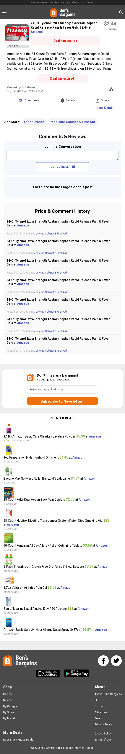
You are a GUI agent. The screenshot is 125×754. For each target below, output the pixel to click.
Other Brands (34, 122)
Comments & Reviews (62, 136)
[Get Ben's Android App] (76, 673)
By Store (8, 712)
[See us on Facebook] (103, 660)
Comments (31, 100)
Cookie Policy (103, 733)
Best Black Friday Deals (18, 739)
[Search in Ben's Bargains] (121, 12)
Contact (100, 706)
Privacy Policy (103, 724)
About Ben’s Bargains (108, 694)
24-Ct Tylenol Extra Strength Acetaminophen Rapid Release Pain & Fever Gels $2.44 (64, 25)
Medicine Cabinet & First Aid (73, 122)
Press (98, 718)
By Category (11, 706)
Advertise (101, 712)
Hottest (8, 694)
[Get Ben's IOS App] (49, 673)
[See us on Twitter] (116, 660)
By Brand (9, 718)
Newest (8, 700)
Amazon (37, 32)
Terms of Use (103, 739)
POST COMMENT (62, 166)
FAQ (97, 700)
